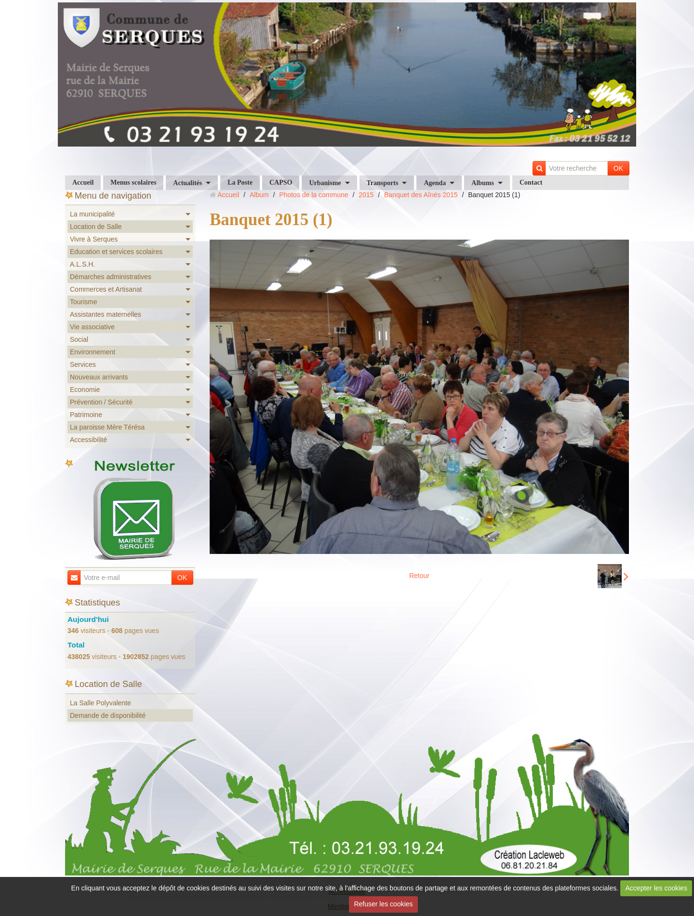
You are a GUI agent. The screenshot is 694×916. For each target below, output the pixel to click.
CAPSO (280, 182)
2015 (366, 195)
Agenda (435, 183)
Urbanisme (325, 183)
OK (618, 168)
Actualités (187, 183)
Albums (482, 183)
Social (79, 339)
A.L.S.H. (82, 264)
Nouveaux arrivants (99, 377)
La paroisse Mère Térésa (107, 427)
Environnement (92, 352)
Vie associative (92, 327)
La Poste (240, 182)
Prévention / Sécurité (101, 402)
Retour (419, 575)
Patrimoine (86, 414)
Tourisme (83, 302)
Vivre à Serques (94, 239)
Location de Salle (95, 226)
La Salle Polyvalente (100, 703)
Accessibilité (88, 440)
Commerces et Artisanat (106, 289)
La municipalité (92, 214)
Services (83, 364)
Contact (531, 182)
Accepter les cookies (656, 888)
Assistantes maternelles (105, 314)
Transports (383, 183)
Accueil (82, 182)
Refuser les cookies (383, 904)
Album (259, 195)
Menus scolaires (133, 182)
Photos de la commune (313, 195)
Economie (85, 389)
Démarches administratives (110, 277)
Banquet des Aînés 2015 (421, 195)
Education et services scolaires (116, 252)
